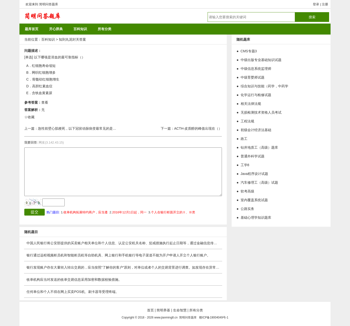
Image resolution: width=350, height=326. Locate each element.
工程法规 (247, 121)
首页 (150, 310)
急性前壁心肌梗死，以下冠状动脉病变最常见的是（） (79, 128)
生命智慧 (180, 310)
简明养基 (163, 310)
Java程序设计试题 (254, 174)
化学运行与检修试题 (256, 95)
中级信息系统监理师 (256, 69)
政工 (244, 139)
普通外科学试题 (252, 156)
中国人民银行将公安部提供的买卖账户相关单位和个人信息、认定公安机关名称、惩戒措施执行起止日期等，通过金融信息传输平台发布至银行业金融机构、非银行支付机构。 (157, 243)
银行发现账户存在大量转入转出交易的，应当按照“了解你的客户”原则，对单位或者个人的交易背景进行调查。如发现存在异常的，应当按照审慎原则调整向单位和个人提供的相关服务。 (165, 267)
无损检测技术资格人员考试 (261, 112)
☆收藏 (29, 117)
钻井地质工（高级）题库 (259, 147)
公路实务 (247, 209)
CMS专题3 (249, 51)
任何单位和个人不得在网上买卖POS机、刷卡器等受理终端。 (72, 292)
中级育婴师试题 (252, 77)
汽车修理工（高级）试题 (259, 182)
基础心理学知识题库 (256, 217)
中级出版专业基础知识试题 (261, 60)
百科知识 (48, 39)
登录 (316, 4)
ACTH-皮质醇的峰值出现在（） (198, 128)
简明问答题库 (48, 4)
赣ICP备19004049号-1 (213, 317)
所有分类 (196, 310)
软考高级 (247, 191)
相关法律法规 (251, 104)
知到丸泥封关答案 (72, 39)
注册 (325, 4)
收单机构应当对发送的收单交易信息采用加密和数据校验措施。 (74, 279)
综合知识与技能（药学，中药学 (264, 86)
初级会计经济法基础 (256, 130)
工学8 (245, 165)
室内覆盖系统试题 (254, 200)
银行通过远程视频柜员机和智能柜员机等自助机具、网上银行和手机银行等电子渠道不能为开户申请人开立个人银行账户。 (118, 255)
